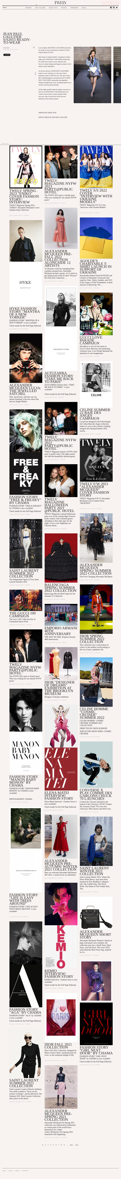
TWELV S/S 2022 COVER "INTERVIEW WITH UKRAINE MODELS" (96, 196)
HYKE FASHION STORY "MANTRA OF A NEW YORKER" (24, 313)
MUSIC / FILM (53, 7)
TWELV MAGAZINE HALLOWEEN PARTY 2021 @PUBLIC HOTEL (59, 505)
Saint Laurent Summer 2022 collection (24, 573)
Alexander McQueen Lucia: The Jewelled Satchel (25, 389)
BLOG (84, 7)
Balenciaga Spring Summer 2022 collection (60, 588)
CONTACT (10, 1170)
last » (77, 1145)
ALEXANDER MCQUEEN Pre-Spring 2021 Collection (58, 1115)
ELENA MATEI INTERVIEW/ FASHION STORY (59, 795)
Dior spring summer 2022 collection (92, 639)
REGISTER (107, 3)
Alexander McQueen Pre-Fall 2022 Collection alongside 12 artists (58, 258)
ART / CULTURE (40, 7)
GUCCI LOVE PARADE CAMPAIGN (91, 340)
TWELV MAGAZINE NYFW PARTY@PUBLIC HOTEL (25, 668)
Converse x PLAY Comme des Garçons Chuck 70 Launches (96, 794)
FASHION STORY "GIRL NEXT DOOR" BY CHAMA (96, 1050)
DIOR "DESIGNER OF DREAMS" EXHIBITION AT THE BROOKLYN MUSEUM (60, 688)
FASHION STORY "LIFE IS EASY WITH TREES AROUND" (23, 899)
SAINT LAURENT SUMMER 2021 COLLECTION (24, 1083)
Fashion (6, 48)
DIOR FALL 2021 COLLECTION (58, 1045)
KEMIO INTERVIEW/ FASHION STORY (59, 974)
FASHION (28, 7)
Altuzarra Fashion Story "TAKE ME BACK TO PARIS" (59, 377)
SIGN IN (115, 3)
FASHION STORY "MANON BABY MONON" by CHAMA (23, 781)
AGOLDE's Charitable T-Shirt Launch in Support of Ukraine (96, 266)
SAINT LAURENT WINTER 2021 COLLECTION (94, 871)
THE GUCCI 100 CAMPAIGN (22, 614)
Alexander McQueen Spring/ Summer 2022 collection (96, 569)
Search (4, 7)
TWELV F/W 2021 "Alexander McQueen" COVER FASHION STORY (94, 489)
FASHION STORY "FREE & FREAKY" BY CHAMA (25, 500)
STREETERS (74, 7)
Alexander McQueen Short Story (95, 934)
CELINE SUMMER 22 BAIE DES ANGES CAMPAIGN (95, 414)
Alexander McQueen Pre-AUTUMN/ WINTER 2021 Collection (61, 865)
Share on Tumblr (29, 55)
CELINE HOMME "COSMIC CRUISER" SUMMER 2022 (94, 713)
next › (71, 1145)
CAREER (17, 1170)
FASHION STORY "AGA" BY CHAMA (25, 1010)
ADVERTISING (25, 1170)
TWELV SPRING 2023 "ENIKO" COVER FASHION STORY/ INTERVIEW (24, 196)
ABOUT (4, 1170)
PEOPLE (64, 7)
